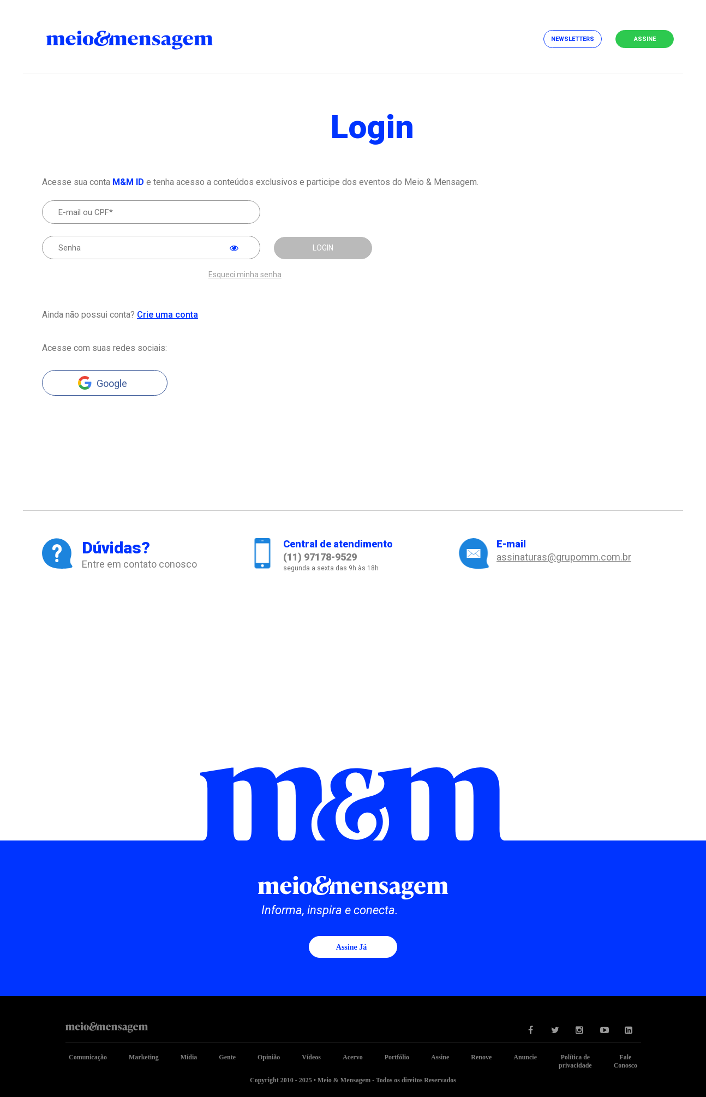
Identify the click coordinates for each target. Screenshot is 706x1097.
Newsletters (572, 39)
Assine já (351, 947)
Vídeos (311, 1057)
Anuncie (525, 1057)
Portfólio (397, 1057)
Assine (645, 39)
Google (112, 383)
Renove (481, 1057)
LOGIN (323, 247)
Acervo (353, 1057)
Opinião (269, 1057)
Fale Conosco (625, 1061)
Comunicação (88, 1057)
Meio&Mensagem (140, 38)
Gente (227, 1057)
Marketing (144, 1057)
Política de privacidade (575, 1061)
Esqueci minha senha (245, 275)
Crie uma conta (167, 314)
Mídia (189, 1057)
